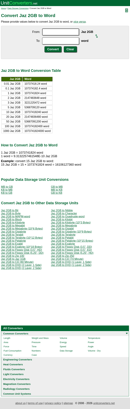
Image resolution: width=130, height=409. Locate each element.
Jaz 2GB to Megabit (13, 225)
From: (36, 32)
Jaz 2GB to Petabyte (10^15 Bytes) (72, 240)
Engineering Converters (17, 359)
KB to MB (7, 189)
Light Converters (13, 374)
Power (91, 342)
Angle (90, 346)
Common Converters (15, 333)
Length (7, 338)
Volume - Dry (94, 350)
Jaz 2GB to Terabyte (63, 234)
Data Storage (66, 350)
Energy (63, 342)
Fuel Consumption (12, 350)
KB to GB (6, 192)
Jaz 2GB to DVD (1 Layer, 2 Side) (71, 265)
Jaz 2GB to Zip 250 (62, 256)
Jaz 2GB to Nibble (62, 210)
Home (3, 8)
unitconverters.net (104, 403)
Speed (63, 346)
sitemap (68, 403)
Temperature (94, 338)
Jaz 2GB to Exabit (12, 243)
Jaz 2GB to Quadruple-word (67, 216)
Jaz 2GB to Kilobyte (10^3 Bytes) (71, 222)
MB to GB (7, 186)
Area (6, 342)
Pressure (36, 342)
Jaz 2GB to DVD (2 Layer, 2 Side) (21, 268)
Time (34, 346)
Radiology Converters (16, 388)
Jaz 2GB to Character (64, 213)
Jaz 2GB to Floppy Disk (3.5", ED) (71, 249)
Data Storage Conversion (18, 8)
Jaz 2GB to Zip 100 (12, 256)
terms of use (35, 403)
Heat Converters (13, 364)
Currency (8, 355)
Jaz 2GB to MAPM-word (15, 216)
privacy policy (53, 403)
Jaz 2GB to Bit (9, 210)
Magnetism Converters (17, 384)
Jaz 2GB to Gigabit (62, 228)
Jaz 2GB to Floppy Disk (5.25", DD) (22, 252)
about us (20, 403)
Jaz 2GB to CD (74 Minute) (67, 259)
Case (34, 355)
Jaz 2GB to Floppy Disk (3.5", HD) (21, 249)
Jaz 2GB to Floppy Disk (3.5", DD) (71, 246)
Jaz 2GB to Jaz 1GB (13, 259)
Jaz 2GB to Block (11, 219)
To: (38, 41)
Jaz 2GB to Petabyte (13, 240)
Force (6, 346)
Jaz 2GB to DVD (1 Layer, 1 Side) (71, 262)
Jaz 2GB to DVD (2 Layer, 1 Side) (21, 265)
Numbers (36, 350)
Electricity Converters (16, 379)
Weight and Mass (40, 338)
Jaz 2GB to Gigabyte (13, 231)
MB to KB (56, 189)
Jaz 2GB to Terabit (12, 234)
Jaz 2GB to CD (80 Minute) (17, 262)
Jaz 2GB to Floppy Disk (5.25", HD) (72, 252)
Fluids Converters (14, 369)
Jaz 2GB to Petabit (62, 237)
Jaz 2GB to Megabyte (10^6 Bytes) (22, 228)
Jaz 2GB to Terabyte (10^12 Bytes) (22, 237)
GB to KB (56, 192)
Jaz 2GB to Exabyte (63, 243)
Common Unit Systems (17, 393)
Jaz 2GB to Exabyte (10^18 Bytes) (21, 246)
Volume (63, 338)
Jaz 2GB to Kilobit (61, 219)
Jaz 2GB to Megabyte (64, 225)
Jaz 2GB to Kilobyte (13, 222)
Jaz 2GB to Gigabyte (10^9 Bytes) (71, 231)
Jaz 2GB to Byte (11, 213)
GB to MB (57, 186)
